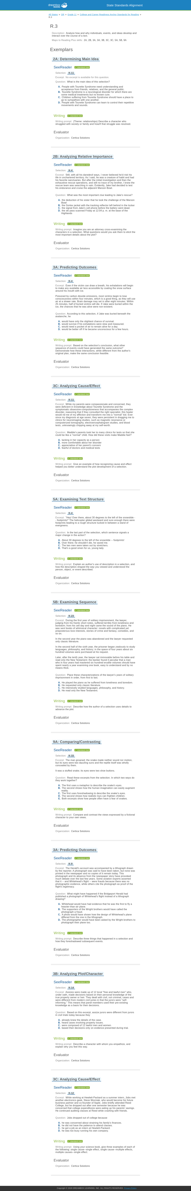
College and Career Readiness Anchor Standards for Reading (109, 14)
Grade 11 (71, 14)
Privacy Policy (130, 1188)
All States (53, 14)
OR (62, 14)
